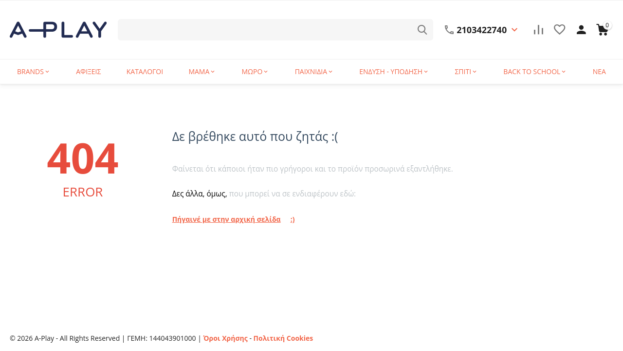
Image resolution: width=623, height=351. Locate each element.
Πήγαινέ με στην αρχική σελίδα (226, 219)
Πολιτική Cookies (283, 338)
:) (292, 219)
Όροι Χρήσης (225, 338)
